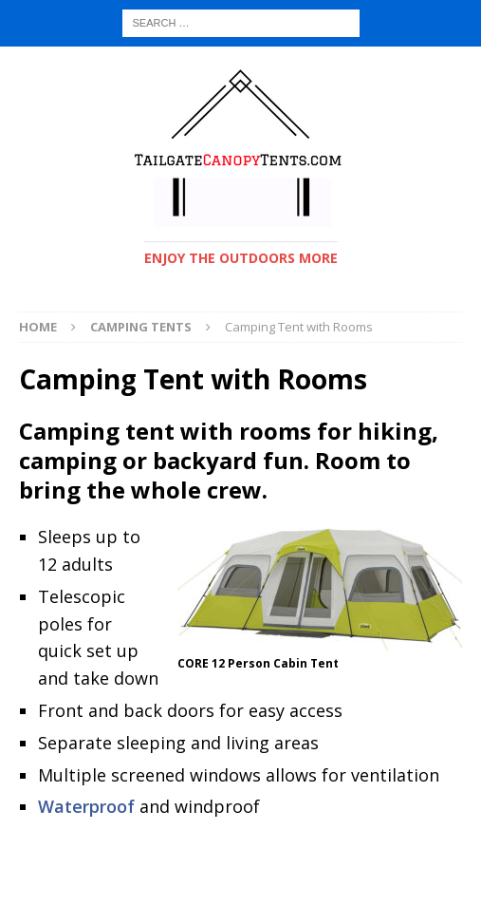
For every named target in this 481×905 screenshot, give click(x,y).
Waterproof (86, 806)
